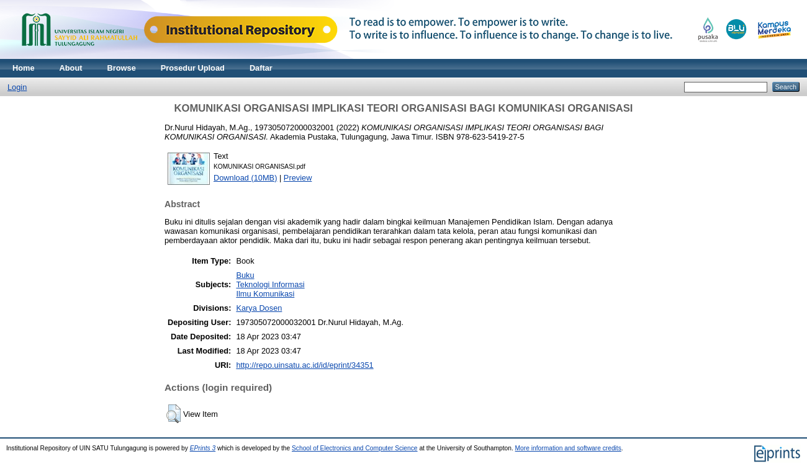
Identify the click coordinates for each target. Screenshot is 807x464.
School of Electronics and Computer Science (355, 448)
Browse (121, 68)
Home (23, 68)
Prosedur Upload (193, 68)
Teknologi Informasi (270, 284)
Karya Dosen (259, 308)
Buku (245, 275)
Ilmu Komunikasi (265, 293)
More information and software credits (568, 448)
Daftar (261, 68)
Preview (298, 177)
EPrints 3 (203, 448)
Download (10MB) (245, 177)
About (71, 68)
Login (17, 87)
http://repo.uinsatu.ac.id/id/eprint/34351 (304, 365)
